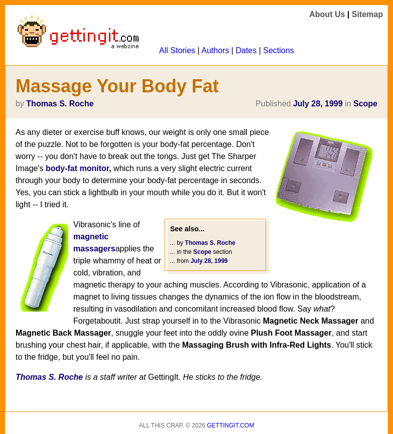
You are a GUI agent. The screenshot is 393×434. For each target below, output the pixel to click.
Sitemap (367, 14)
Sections (278, 50)
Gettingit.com (230, 425)
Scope (365, 103)
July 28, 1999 (318, 103)
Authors (215, 50)
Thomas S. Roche (59, 103)
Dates (245, 50)
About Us (327, 14)
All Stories (177, 50)
